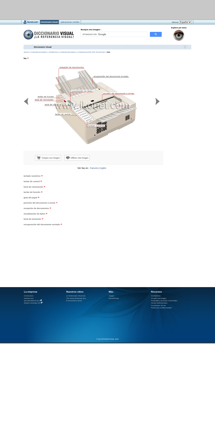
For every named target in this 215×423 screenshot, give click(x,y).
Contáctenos (156, 296)
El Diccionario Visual (74, 301)
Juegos (111, 296)
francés (94, 168)
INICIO (26, 52)
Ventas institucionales (159, 303)
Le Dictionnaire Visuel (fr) (75, 296)
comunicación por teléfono (91, 52)
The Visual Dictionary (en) (76, 298)
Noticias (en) (29, 298)
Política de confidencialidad (161, 308)
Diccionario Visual (42, 47)
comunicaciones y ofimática (44, 52)
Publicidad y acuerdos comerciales (164, 301)
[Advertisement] (52, 204)
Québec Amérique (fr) (32, 303)
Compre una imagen (158, 298)
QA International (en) (32, 301)
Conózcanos (28, 296)
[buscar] (114, 34)
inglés (103, 168)
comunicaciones (68, 52)
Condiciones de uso (158, 305)
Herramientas (114, 298)
